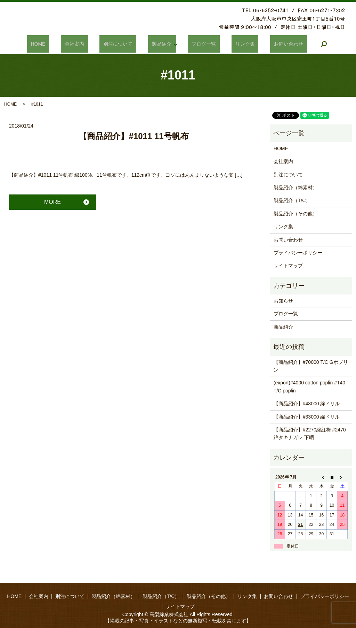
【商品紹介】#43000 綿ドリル (307, 403)
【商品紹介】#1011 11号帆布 (133, 136)
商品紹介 (283, 327)
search (299, 44)
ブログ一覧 (198, 44)
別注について (123, 44)
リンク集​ (231, 44)
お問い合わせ (267, 44)
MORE (52, 202)
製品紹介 (159, 44)
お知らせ (283, 301)
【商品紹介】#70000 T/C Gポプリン (311, 366)
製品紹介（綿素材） (295, 187)
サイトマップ (288, 265)
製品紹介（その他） (295, 213)
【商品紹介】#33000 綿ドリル (307, 417)
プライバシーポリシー (298, 252)
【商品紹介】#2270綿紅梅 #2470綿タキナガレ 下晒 (310, 433)
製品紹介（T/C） (292, 200)
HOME (58, 44)
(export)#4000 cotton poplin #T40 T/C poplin (309, 386)
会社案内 (87, 44)
